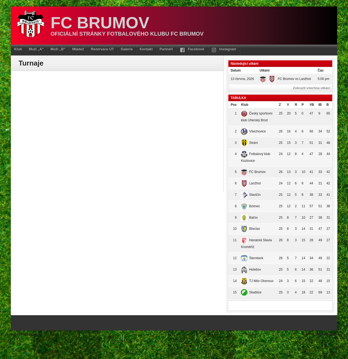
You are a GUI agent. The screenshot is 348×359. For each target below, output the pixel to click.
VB (312, 105)
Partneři (166, 49)
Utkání (265, 70)
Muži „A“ (36, 49)
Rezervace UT (102, 49)
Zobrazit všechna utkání (311, 88)
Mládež (78, 49)
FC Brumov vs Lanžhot (285, 79)
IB (320, 105)
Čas (321, 70)
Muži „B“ (58, 49)
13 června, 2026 (242, 79)
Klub (18, 49)
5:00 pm (323, 79)
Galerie (127, 49)
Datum (236, 70)
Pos (234, 105)
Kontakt (146, 49)
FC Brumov (100, 23)
